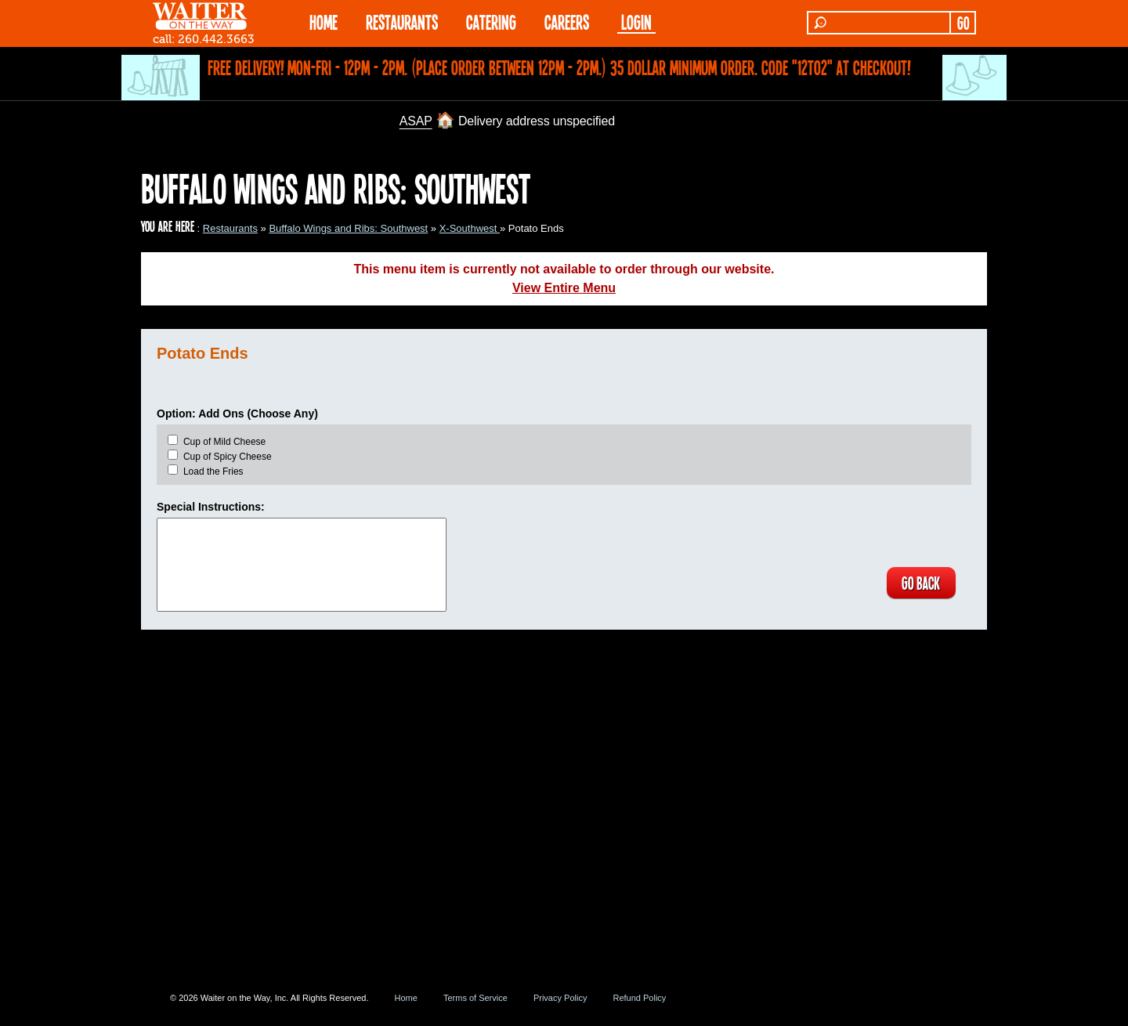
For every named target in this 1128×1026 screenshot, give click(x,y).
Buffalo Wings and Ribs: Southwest (348, 228)
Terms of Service (475, 998)
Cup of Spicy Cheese (227, 456)
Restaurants (230, 228)
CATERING (491, 21)
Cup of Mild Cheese (224, 441)
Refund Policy (639, 998)
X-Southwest (469, 228)
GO (963, 22)
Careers (566, 21)
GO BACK (921, 582)
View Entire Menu (564, 287)
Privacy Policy (560, 998)
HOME (323, 21)
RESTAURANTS (402, 21)
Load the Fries (213, 471)
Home (406, 998)
